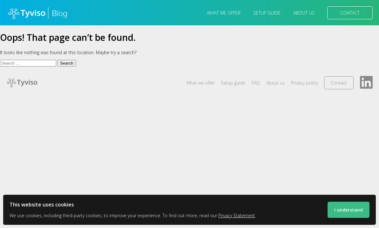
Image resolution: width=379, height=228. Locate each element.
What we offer (224, 13)
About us (304, 13)
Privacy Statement (236, 215)
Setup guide (267, 13)
